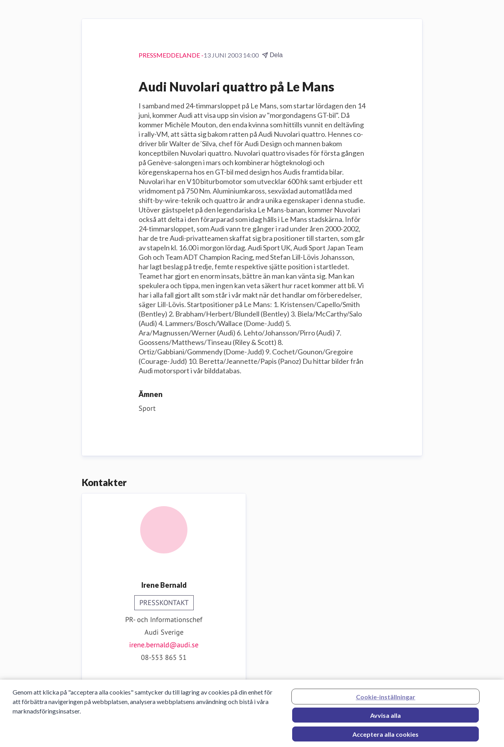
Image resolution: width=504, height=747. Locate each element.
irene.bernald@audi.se (163, 644)
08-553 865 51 (164, 657)
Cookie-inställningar (385, 699)
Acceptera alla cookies (385, 736)
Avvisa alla (385, 717)
